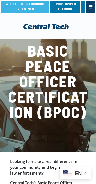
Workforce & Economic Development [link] (25, 6)
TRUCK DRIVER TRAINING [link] (65, 6)
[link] (83, 7)
